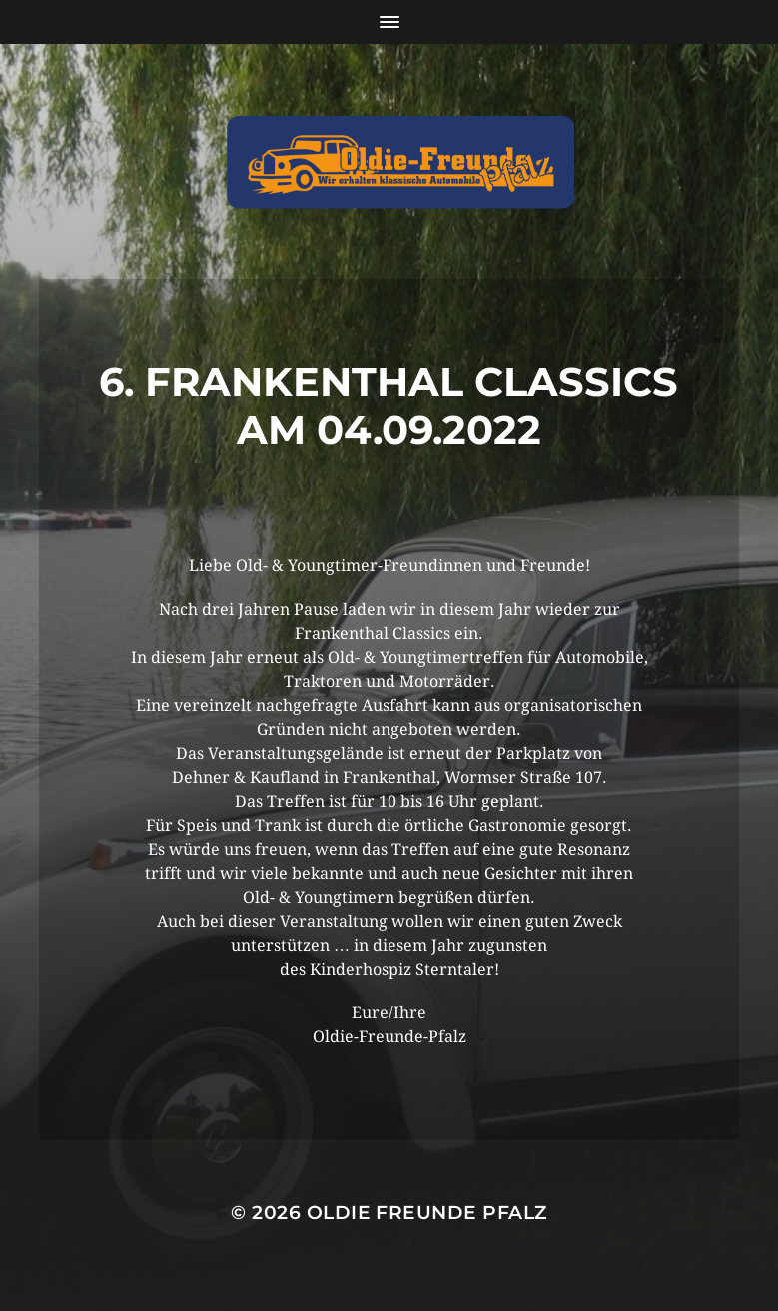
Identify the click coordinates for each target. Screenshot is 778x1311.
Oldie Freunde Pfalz (427, 1212)
